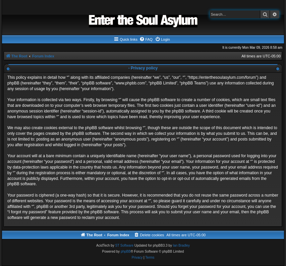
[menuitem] (146, 39)
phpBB (126, 251)
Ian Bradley (181, 245)
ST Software (124, 245)
